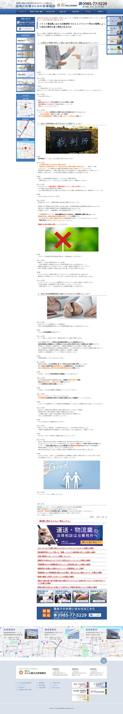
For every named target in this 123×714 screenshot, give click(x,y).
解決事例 (41, 683)
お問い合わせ (56, 687)
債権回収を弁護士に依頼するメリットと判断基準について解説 (61, 568)
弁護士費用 (42, 687)
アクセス (55, 685)
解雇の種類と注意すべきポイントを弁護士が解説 (56, 577)
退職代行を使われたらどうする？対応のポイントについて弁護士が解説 (64, 560)
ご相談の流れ (56, 683)
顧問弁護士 (42, 685)
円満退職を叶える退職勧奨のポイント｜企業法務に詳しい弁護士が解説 (64, 564)
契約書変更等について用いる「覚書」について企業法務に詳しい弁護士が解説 (66, 552)
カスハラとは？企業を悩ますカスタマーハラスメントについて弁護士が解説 (66, 548)
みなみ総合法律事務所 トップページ (24, 684)
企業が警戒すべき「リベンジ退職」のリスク (54, 556)
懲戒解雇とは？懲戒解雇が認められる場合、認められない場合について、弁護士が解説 (70, 572)
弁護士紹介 (21, 687)
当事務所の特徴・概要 (24, 689)
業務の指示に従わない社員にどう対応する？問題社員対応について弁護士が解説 (67, 587)
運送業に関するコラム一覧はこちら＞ (55, 521)
